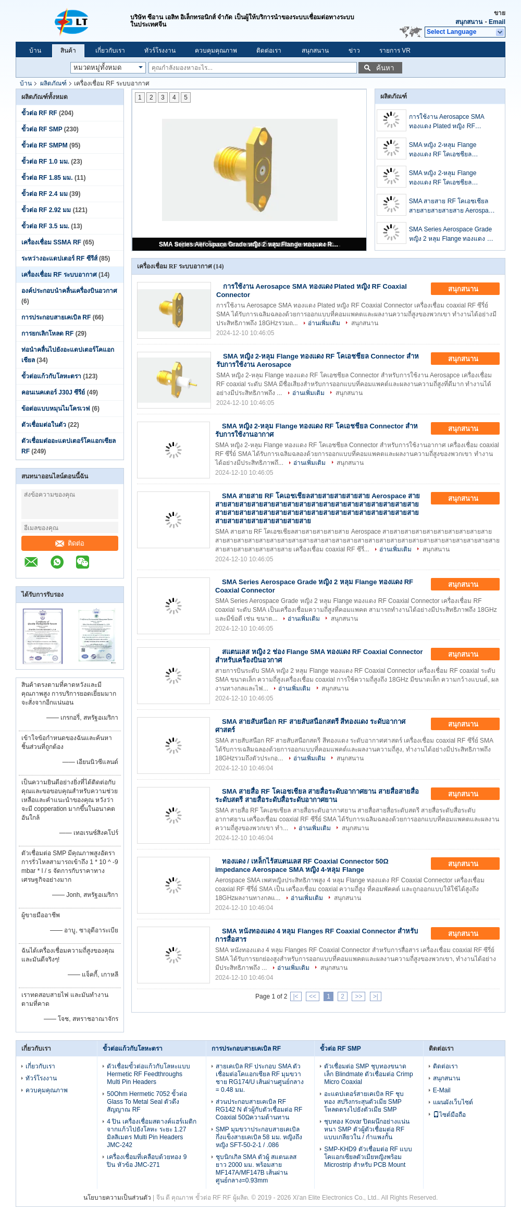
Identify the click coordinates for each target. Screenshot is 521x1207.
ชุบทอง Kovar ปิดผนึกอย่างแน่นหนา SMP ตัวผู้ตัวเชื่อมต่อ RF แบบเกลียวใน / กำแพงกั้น (367, 1129)
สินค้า (68, 50)
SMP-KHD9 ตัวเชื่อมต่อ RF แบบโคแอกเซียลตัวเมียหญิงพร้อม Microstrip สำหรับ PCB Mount (368, 1157)
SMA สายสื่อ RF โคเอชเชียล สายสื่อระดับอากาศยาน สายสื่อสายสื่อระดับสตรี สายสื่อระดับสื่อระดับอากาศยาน (317, 795)
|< (296, 996)
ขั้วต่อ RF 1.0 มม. (45, 161)
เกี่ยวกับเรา (110, 50)
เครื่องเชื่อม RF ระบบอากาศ (59, 274)
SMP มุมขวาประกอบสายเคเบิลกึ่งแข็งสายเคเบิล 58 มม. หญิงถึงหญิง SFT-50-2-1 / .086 (259, 1137)
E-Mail (442, 1090)
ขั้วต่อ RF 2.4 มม (44, 194)
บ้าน (35, 50)
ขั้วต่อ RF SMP (41, 129)
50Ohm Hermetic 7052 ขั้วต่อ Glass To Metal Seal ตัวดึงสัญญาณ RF (147, 1101)
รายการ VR (395, 50)
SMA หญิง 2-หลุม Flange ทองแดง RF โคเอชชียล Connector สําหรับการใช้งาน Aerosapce (448, 150)
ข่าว (354, 50)
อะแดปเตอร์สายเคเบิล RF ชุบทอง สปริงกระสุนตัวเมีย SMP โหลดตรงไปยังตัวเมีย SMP (364, 1101)
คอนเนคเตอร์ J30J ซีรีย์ (53, 392)
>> (358, 996)
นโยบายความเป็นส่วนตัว (117, 1197)
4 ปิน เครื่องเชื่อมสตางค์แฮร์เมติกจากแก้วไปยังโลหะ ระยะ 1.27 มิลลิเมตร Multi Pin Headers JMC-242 (151, 1133)
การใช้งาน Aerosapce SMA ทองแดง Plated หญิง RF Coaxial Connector (446, 122)
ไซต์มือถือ (449, 1114)
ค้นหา (385, 68)
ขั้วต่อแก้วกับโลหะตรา (51, 376)
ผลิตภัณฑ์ (53, 83)
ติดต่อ (69, 543)
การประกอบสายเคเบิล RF (56, 317)
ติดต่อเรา (268, 50)
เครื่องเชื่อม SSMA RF (51, 242)
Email (497, 22)
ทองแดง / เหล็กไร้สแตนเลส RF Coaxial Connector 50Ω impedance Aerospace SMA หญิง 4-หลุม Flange (302, 865)
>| (375, 996)
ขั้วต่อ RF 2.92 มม (46, 210)
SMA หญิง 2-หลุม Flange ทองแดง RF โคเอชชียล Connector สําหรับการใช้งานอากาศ (448, 178)
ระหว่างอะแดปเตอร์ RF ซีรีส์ (59, 258)
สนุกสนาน (468, 22)
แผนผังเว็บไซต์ (453, 1102)
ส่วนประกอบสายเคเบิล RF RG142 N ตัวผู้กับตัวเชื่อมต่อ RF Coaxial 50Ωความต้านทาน (259, 1109)
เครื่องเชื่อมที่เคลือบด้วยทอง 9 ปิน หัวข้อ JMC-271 (147, 1160)
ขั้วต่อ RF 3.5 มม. (45, 226)
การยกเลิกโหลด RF (47, 333)
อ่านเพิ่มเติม (324, 323)
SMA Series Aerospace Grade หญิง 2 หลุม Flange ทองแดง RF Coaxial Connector (250, 244)
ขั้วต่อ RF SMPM (44, 145)
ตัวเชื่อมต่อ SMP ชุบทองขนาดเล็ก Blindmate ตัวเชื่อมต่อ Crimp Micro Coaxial (368, 1074)
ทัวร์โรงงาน (160, 50)
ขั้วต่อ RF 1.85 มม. (47, 177)
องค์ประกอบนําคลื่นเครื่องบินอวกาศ (69, 290)
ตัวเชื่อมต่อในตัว (43, 424)
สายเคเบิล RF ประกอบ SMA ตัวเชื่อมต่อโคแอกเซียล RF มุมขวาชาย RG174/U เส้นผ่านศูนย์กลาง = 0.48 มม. (260, 1078)
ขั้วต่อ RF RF (39, 113)
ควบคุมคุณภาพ (216, 50)
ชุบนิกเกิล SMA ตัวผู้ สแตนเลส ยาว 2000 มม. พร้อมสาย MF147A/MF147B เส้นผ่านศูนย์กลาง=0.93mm (256, 1168)
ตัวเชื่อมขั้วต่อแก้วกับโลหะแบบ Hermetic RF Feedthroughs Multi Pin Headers (148, 1074)
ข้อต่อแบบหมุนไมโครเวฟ (55, 408)
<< (312, 996)
